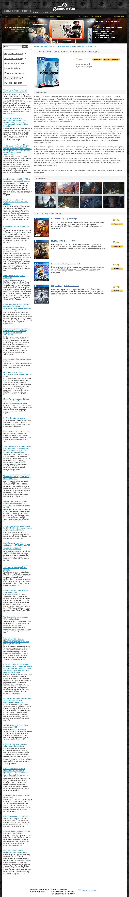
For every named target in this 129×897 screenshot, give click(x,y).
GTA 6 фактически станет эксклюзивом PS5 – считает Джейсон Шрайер (17, 374)
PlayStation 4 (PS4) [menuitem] (15, 53)
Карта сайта (17, 16)
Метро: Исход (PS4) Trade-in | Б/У (65, 286)
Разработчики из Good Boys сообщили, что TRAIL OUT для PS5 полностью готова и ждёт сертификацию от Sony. (16, 546)
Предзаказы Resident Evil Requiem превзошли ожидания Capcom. (16, 432)
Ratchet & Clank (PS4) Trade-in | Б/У (65, 264)
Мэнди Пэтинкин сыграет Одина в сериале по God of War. (16, 400)
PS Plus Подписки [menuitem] (13, 83)
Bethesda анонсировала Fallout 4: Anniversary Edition (16, 591)
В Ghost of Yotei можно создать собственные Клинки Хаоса (15, 745)
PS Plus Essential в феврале (14, 418)
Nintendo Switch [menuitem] (12, 68)
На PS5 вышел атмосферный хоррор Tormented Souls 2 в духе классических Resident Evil (17, 700)
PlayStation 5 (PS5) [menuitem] (15, 58)
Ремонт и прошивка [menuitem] (14, 73)
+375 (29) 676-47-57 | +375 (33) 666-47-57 (89, 16)
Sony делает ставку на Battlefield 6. (16, 816)
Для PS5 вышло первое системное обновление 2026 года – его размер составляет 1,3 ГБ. (16, 477)
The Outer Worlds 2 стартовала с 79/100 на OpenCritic (15, 618)
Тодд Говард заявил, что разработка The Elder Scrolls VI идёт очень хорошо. (17, 568)
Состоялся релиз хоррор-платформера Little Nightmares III (15, 851)
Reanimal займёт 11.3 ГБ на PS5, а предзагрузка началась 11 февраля (16, 180)
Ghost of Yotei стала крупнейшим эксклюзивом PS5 (15, 726)
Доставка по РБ (119, 16)
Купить (117, 224)
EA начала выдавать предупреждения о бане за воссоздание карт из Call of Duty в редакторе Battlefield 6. (16, 641)
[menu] (15, 68)
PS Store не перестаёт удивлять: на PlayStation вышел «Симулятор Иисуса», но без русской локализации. (16, 331)
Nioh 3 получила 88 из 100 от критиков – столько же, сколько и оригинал (15, 202)
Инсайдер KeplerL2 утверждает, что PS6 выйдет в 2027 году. (16, 832)
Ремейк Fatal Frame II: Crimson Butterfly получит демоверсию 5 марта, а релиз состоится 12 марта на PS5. (16, 504)
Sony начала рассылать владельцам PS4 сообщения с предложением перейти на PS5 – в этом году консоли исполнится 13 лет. (17, 449)
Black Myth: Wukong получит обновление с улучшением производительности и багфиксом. (16, 770)
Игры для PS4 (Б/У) (47, 46)
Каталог (36, 46)
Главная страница (32, 16)
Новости (6, 16)
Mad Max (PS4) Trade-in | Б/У (63, 241)
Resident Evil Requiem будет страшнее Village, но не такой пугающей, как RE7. (14, 249)
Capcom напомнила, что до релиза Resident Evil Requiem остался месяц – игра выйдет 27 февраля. (17, 528)
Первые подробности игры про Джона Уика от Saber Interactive (15, 91)
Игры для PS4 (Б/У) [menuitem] (13, 78)
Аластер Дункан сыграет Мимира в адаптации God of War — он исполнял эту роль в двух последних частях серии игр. (17, 307)
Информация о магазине (55, 16)
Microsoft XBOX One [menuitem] (15, 63)
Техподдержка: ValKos (89, 890)
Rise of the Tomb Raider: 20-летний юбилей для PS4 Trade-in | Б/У (75, 46)
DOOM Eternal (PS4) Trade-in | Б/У (65, 219)
